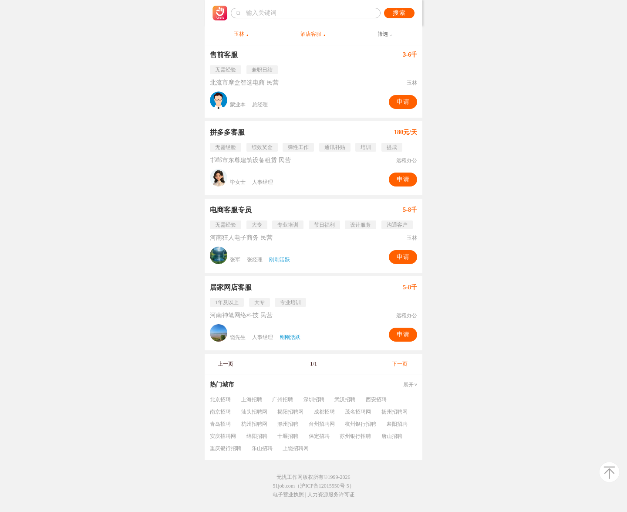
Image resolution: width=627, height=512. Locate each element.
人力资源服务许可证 (330, 495)
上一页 (225, 364)
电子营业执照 (288, 495)
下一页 (400, 364)
